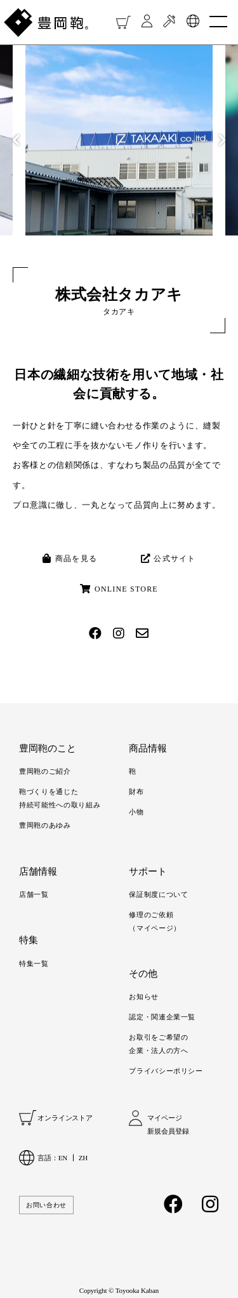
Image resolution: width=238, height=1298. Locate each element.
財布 (136, 791)
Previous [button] (16, 140)
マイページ (164, 1118)
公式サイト (168, 558)
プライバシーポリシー (166, 1071)
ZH (83, 1158)
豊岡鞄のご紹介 (45, 771)
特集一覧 (34, 963)
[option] (119, 140)
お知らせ (144, 996)
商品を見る (70, 558)
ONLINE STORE (119, 589)
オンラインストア (65, 1118)
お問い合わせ (46, 1205)
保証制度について (158, 894)
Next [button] (222, 140)
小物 (136, 812)
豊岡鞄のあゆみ (45, 825)
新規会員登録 (167, 1131)
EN (62, 1158)
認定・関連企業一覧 (162, 1017)
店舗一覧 (34, 894)
